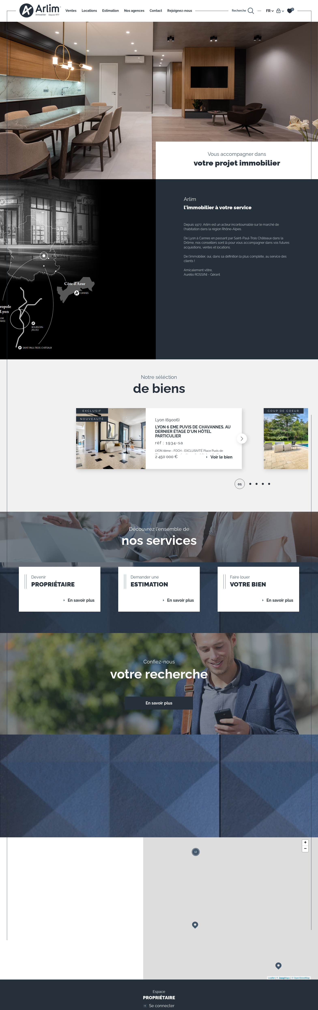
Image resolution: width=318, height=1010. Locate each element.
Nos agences (134, 11)
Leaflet (271, 980)
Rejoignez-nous (179, 11)
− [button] (305, 852)
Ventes (71, 11)
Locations (89, 11)
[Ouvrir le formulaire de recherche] (243, 11)
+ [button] (305, 845)
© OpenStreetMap (301, 980)
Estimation (110, 11)
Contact (156, 11)
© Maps (283, 980)
